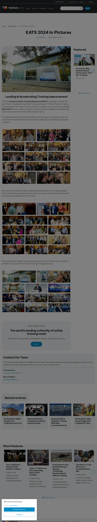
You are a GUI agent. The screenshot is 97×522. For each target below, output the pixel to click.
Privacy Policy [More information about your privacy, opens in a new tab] (14, 515)
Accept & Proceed (19, 519)
